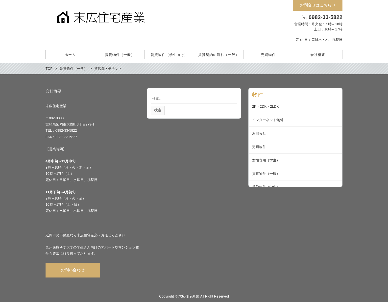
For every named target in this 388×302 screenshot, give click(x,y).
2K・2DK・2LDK (265, 106)
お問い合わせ (73, 270)
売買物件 (259, 147)
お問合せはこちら (316, 5)
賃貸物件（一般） (266, 174)
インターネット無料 (267, 120)
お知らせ (259, 133)
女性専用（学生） (266, 160)
